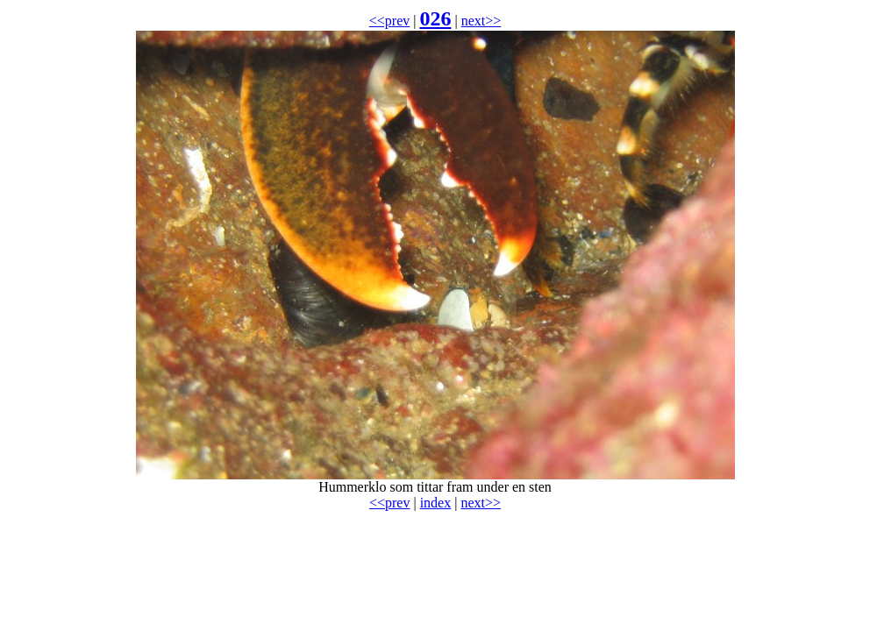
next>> (481, 20)
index (436, 502)
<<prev (389, 20)
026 (435, 18)
